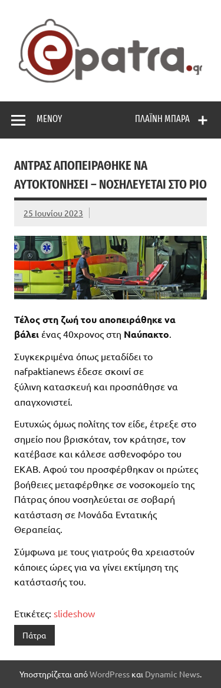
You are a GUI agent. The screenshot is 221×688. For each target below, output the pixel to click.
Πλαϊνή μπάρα (162, 118)
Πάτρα (34, 635)
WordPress (110, 674)
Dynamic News (172, 674)
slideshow (74, 613)
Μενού (49, 118)
